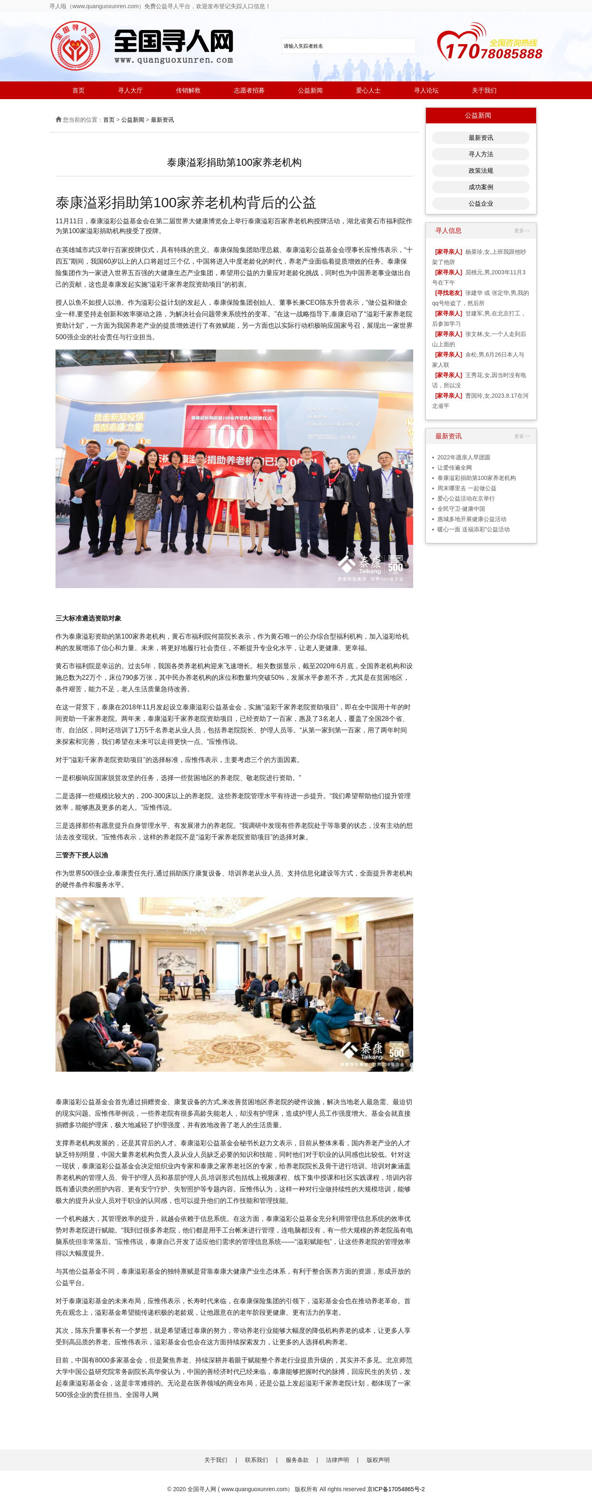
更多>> (522, 231)
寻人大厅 (130, 90)
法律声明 (337, 1460)
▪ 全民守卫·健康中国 (458, 508)
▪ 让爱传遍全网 (452, 467)
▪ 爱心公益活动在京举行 (463, 498)
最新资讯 (162, 119)
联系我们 (256, 1460)
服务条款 (297, 1460)
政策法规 (481, 170)
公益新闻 (310, 90)
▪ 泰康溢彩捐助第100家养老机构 (474, 478)
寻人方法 (481, 154)
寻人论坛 (426, 90)
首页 (78, 90)
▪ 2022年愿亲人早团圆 (461, 457)
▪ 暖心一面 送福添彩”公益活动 (471, 529)
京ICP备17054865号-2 (396, 1489)
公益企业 (481, 203)
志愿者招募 (249, 90)
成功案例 (481, 186)
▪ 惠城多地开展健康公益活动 (469, 519)
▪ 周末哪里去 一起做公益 (464, 488)
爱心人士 (368, 90)
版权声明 (378, 1460)
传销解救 (188, 90)
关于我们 (484, 90)
